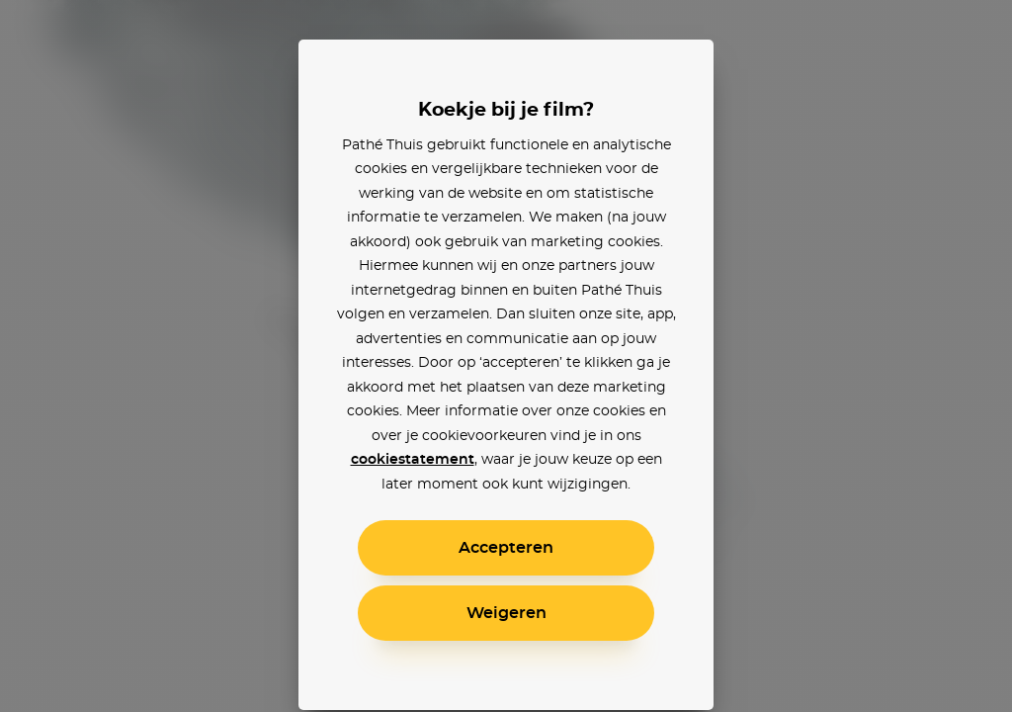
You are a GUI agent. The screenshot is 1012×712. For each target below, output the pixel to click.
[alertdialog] (506, 356)
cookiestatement (412, 460)
